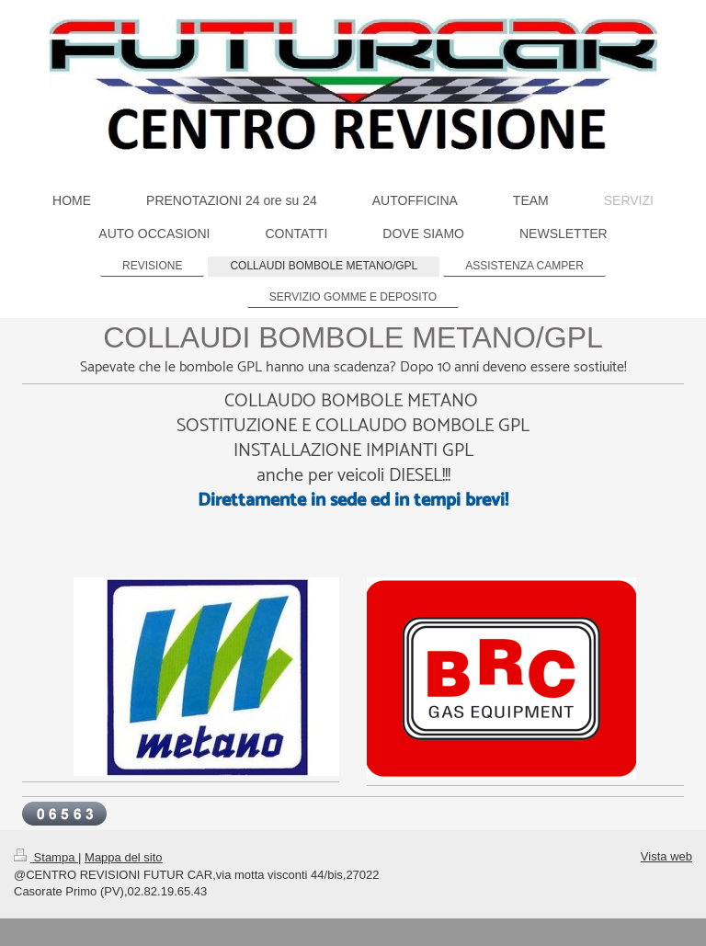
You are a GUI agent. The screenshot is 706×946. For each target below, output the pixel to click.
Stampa (46, 857)
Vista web (666, 856)
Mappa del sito (124, 857)
